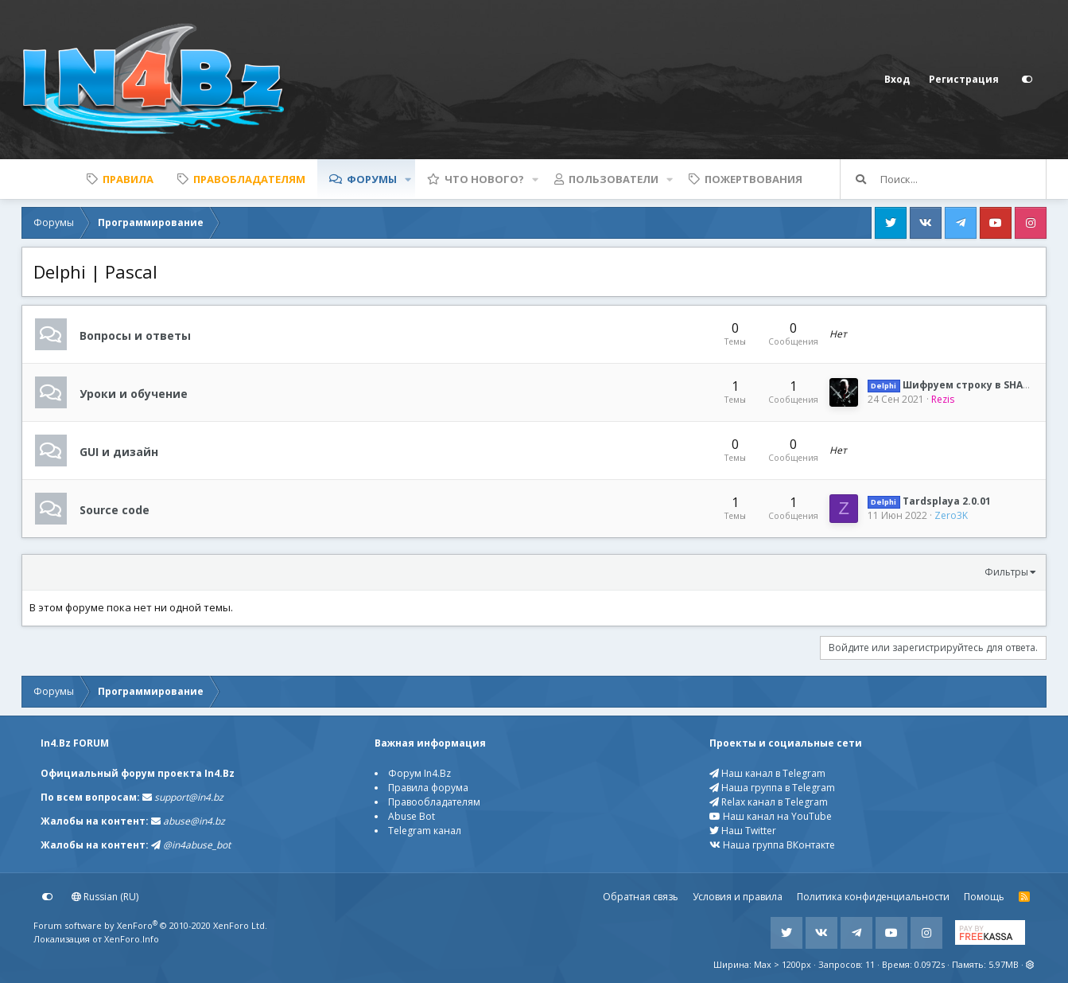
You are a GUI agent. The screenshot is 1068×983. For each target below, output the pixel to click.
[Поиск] (963, 179)
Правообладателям (434, 802)
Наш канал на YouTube (770, 816)
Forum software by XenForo (150, 925)
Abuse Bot (411, 816)
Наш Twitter (742, 830)
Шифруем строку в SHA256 (953, 385)
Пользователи (613, 179)
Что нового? (484, 179)
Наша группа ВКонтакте (772, 845)
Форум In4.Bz (419, 773)
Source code (115, 509)
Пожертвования (753, 179)
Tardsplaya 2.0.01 (929, 501)
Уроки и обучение (134, 392)
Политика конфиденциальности (873, 896)
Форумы (372, 179)
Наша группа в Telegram (772, 787)
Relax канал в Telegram (768, 802)
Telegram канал (424, 830)
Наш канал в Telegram (767, 773)
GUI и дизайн (119, 450)
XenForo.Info (131, 939)
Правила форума (428, 787)
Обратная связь (640, 896)
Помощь (984, 896)
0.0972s (930, 964)
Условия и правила (738, 896)
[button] (408, 179)
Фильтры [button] (1006, 572)
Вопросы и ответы (135, 334)
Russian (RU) (105, 896)
